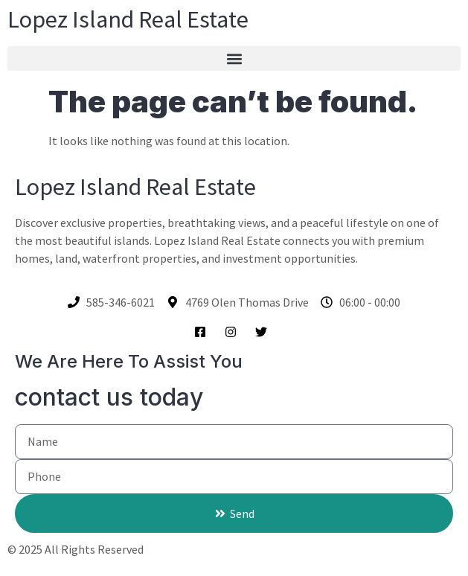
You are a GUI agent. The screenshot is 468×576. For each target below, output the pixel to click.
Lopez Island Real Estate (128, 19)
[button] (234, 58)
